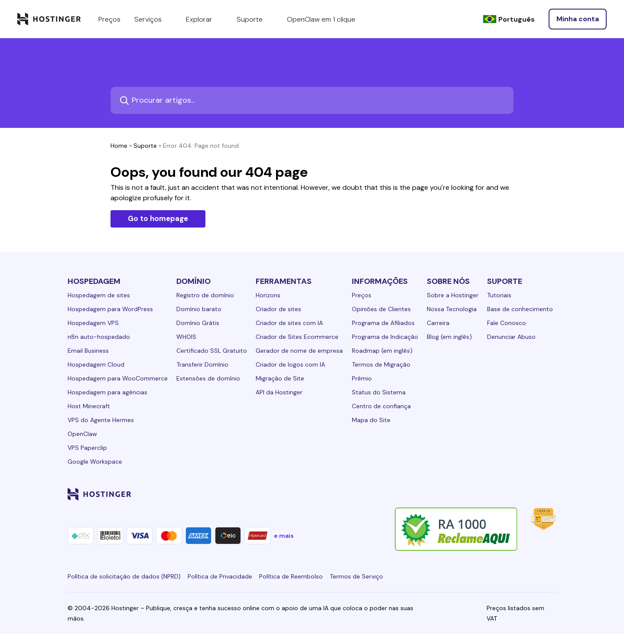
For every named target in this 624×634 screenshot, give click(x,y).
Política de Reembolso (291, 576)
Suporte (145, 146)
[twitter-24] (499, 494)
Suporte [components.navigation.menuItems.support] (255, 19)
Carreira (438, 323)
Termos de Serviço (356, 576)
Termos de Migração (381, 364)
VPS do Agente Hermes (101, 420)
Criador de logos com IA (290, 364)
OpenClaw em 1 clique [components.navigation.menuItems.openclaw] (321, 19)
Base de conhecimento (520, 309)
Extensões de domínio (208, 378)
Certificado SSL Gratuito (211, 350)
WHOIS (186, 337)
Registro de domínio (205, 295)
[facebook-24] (464, 494)
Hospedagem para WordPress (110, 309)
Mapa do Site (371, 420)
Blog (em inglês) (449, 337)
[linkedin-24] (447, 494)
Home (118, 146)
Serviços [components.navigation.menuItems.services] (153, 19)
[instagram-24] (482, 494)
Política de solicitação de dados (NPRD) (124, 576)
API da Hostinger (279, 392)
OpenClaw (82, 434)
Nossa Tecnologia (452, 309)
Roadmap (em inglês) (382, 350)
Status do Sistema (379, 392)
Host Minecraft (89, 406)
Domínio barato (198, 309)
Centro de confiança (381, 406)
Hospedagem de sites (99, 295)
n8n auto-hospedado (99, 337)
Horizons (268, 295)
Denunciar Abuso (511, 337)
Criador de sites (278, 309)
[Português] (509, 19)
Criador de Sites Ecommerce (297, 337)
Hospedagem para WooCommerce (118, 378)
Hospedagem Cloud (96, 364)
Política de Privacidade (220, 576)
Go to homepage (158, 218)
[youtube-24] (516, 494)
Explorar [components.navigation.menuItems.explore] (204, 19)
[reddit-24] (534, 494)
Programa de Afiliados (383, 323)
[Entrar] (578, 19)
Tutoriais (499, 295)
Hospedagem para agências (107, 392)
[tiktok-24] (551, 494)
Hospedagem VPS (93, 323)
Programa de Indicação (385, 337)
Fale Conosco (506, 323)
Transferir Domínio (202, 364)
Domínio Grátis (197, 323)
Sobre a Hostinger (452, 295)
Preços (361, 295)
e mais (284, 536)
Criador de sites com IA (289, 323)
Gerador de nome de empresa (299, 350)
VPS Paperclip (87, 448)
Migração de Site (280, 378)
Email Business (88, 350)
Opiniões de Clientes (381, 309)
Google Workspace (95, 461)
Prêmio (362, 378)
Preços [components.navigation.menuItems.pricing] (109, 19)
